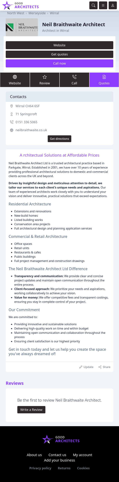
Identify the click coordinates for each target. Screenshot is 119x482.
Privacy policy (40, 468)
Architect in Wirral (55, 30)
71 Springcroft (26, 114)
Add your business (59, 460)
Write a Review (31, 409)
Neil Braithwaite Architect (73, 24)
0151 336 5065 (27, 122)
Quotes (104, 79)
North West (15, 13)
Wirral (54, 13)
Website (59, 45)
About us (34, 454)
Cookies (83, 468)
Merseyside (37, 13)
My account (82, 454)
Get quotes (59, 54)
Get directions (59, 139)
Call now (59, 63)
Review (45, 79)
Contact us (57, 454)
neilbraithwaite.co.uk (31, 130)
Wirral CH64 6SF (28, 106)
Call (74, 79)
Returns (64, 468)
